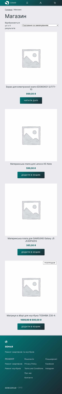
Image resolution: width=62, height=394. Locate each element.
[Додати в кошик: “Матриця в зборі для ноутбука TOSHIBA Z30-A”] (31, 326)
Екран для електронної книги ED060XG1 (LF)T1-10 (31, 88)
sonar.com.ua (10, 387)
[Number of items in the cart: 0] (55, 3)
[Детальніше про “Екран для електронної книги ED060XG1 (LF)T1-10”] (31, 100)
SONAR (13, 3)
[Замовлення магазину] (40, 25)
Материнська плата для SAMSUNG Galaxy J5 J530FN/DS (31, 239)
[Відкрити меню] (27, 2)
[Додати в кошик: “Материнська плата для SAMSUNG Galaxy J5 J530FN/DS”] (31, 252)
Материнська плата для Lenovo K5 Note (31, 164)
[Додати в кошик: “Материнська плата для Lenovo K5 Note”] (31, 175)
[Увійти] (40, 3)
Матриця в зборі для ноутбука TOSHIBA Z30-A (31, 315)
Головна (8, 9)
